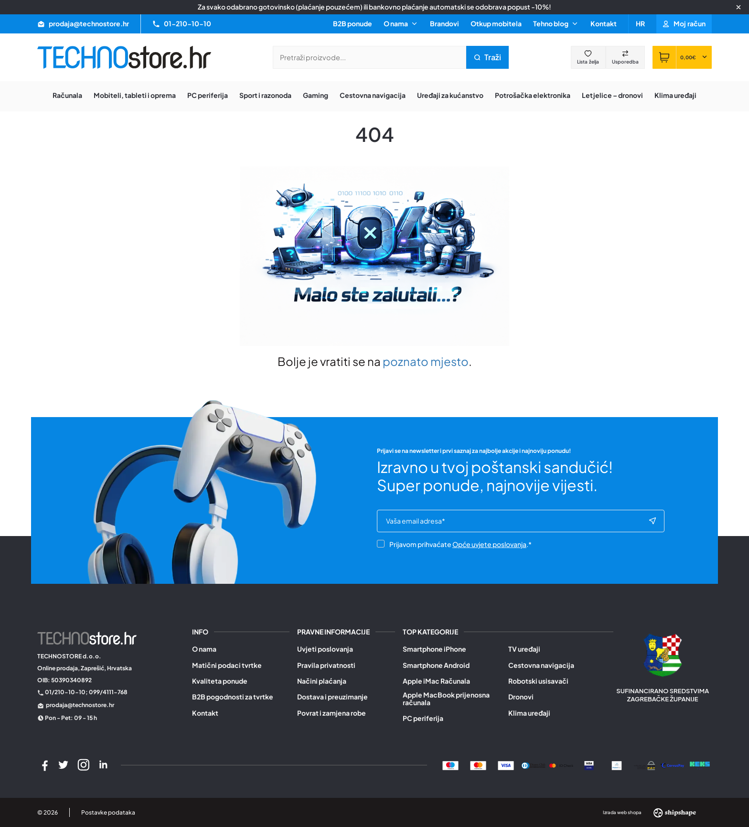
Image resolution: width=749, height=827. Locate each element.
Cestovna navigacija (541, 665)
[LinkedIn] (103, 765)
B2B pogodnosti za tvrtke (232, 696)
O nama (204, 649)
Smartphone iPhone (434, 649)
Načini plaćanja (321, 681)
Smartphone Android (436, 665)
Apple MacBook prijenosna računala (446, 698)
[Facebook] (43, 765)
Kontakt (603, 23)
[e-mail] (517, 521)
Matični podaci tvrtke (227, 665)
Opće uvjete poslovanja (489, 544)
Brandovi (444, 23)
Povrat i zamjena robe (331, 713)
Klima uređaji (529, 713)
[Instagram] (83, 765)
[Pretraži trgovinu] (369, 57)
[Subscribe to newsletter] (652, 521)
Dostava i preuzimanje (332, 696)
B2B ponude (352, 23)
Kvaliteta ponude (219, 681)
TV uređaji (524, 649)
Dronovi (521, 696)
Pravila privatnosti (326, 665)
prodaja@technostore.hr (80, 705)
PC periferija (423, 718)
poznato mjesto (426, 361)
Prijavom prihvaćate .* (454, 544)
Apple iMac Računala (436, 681)
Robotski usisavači (538, 681)
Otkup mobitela (496, 23)
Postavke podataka (108, 812)
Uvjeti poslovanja (325, 649)
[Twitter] (63, 765)
